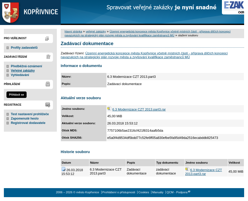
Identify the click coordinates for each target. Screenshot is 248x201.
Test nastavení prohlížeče (30, 114)
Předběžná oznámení (26, 66)
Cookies (143, 192)
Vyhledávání (20, 75)
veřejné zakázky (96, 31)
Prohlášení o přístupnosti (118, 192)
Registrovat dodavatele (28, 123)
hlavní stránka (73, 31)
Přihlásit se (16, 94)
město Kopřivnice (30, 12)
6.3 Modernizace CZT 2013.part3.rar (139, 109)
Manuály (158, 192)
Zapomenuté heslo (24, 118)
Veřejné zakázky (23, 70)
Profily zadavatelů (24, 47)
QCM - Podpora (177, 192)
